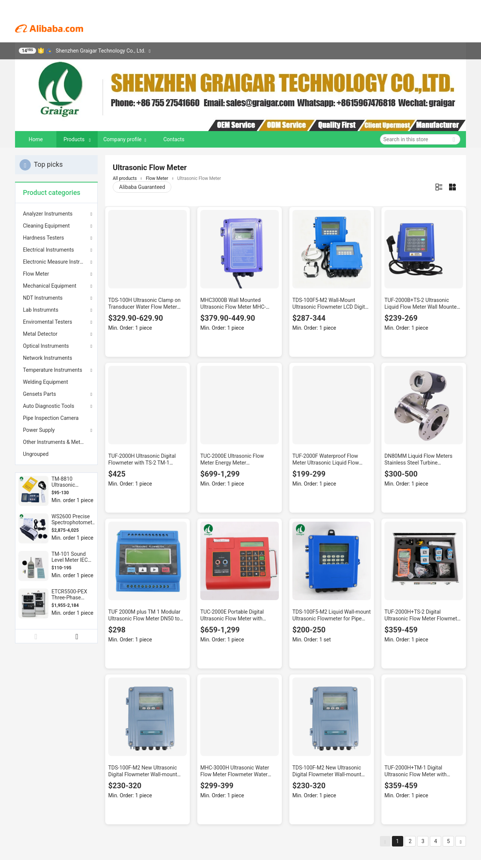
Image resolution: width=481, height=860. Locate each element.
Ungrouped (35, 454)
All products (125, 178)
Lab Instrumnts (40, 310)
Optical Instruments (46, 346)
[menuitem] (56, 358)
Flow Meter (36, 274)
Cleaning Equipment (46, 226)
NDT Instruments (43, 298)
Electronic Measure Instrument (56, 262)
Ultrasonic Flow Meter (199, 178)
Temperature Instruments (52, 370)
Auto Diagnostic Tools (48, 406)
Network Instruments (47, 358)
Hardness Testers (43, 238)
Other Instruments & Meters (55, 442)
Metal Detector (40, 334)
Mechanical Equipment (49, 286)
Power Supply (39, 430)
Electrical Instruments (48, 250)
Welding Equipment (45, 382)
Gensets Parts (39, 394)
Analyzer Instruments (48, 214)
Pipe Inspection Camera (51, 418)
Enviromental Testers (47, 322)
